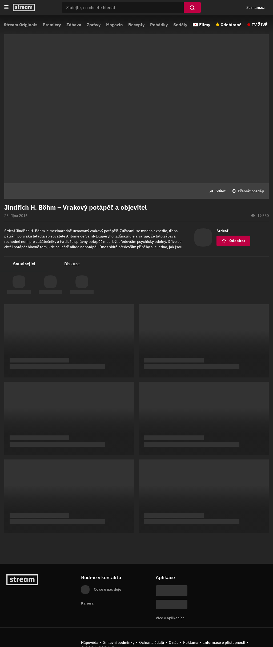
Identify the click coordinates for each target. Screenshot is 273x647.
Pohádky (159, 24)
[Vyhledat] (192, 7)
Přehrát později (251, 191)
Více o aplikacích (170, 617)
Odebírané (231, 24)
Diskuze (72, 263)
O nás (173, 642)
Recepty (136, 24)
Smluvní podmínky (118, 642)
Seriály (180, 24)
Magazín (114, 24)
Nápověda (89, 642)
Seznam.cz (255, 7)
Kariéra (87, 603)
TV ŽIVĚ (260, 24)
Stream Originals (20, 24)
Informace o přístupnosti (224, 642)
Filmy (204, 24)
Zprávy (94, 24)
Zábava (73, 24)
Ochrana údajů (151, 642)
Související (24, 263)
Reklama (190, 642)
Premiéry (52, 24)
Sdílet (221, 191)
